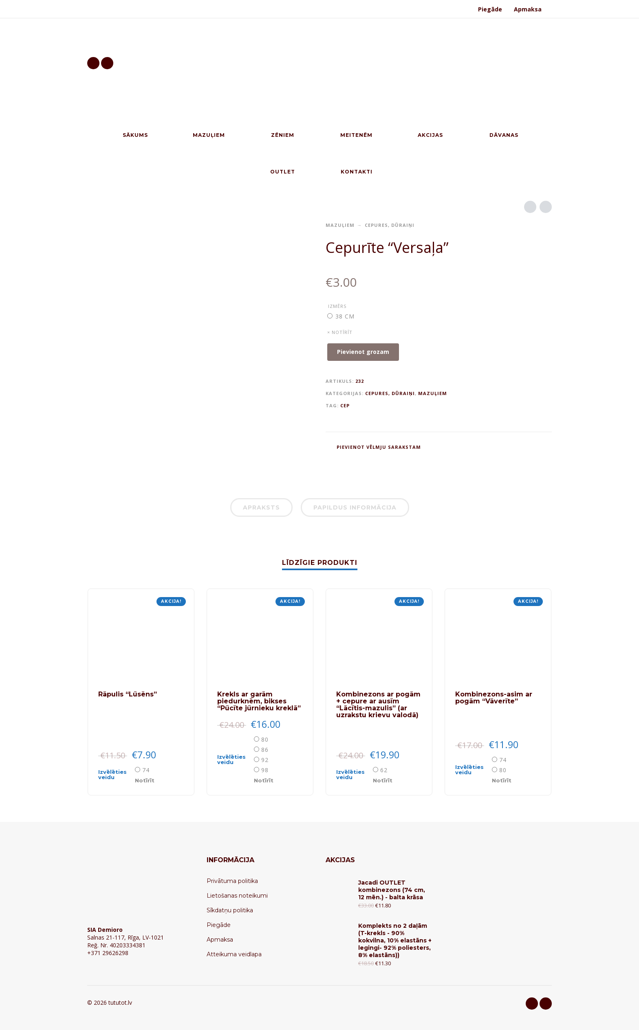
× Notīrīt (340, 332)
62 (384, 770)
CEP (345, 405)
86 (265, 749)
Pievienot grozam (363, 352)
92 (265, 760)
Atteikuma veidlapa (234, 954)
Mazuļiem (340, 225)
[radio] (341, 316)
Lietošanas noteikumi (237, 895)
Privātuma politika (232, 881)
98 (265, 770)
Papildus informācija (355, 507)
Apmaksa (528, 9)
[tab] (261, 509)
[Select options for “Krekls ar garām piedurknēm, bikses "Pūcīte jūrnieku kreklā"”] (234, 759)
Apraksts (261, 507)
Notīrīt (144, 780)
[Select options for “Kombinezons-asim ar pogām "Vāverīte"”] (472, 769)
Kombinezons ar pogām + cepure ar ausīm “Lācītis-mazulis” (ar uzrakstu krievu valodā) (378, 704)
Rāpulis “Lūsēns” (127, 694)
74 (146, 770)
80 (265, 739)
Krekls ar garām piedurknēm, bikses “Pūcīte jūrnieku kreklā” (259, 701)
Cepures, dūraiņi (389, 225)
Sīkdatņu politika (230, 910)
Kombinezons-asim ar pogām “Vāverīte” (493, 697)
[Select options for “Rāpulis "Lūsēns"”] (115, 774)
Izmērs (337, 306)
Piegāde (490, 9)
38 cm (345, 316)
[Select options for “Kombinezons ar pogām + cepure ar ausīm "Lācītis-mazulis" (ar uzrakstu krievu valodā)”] (353, 774)
